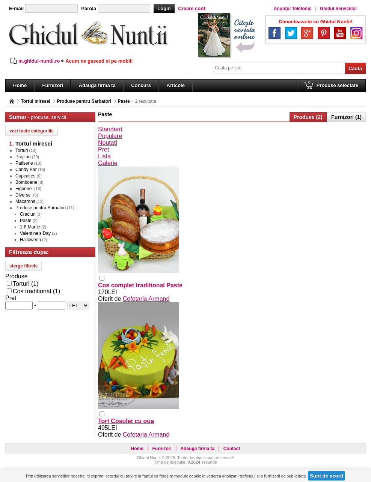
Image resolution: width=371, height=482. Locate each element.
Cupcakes (25, 176)
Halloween (30, 239)
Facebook (274, 33)
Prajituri (23, 156)
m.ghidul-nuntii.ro (39, 61)
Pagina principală (11, 101)
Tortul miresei (35, 101)
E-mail (16, 8)
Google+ (307, 33)
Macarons (25, 201)
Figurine (24, 188)
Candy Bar (26, 169)
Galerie (108, 163)
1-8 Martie (30, 227)
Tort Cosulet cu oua (126, 421)
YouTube (340, 33)
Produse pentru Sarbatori (84, 101)
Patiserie (24, 163)
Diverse (23, 195)
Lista (104, 156)
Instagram (356, 33)
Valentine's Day (35, 233)
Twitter (291, 33)
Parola (88, 8)
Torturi (21, 150)
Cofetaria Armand (146, 299)
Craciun (27, 214)
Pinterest (324, 33)
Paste (124, 101)
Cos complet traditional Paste (140, 285)
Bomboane (26, 182)
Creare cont (191, 8)
